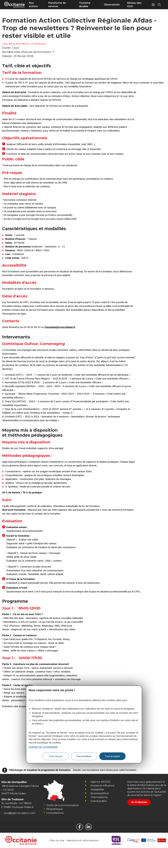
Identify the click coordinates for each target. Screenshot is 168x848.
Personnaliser (84, 756)
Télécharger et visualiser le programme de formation (39, 770)
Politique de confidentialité (43, 746)
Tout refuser (55, 756)
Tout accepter (112, 756)
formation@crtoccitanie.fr (60, 327)
